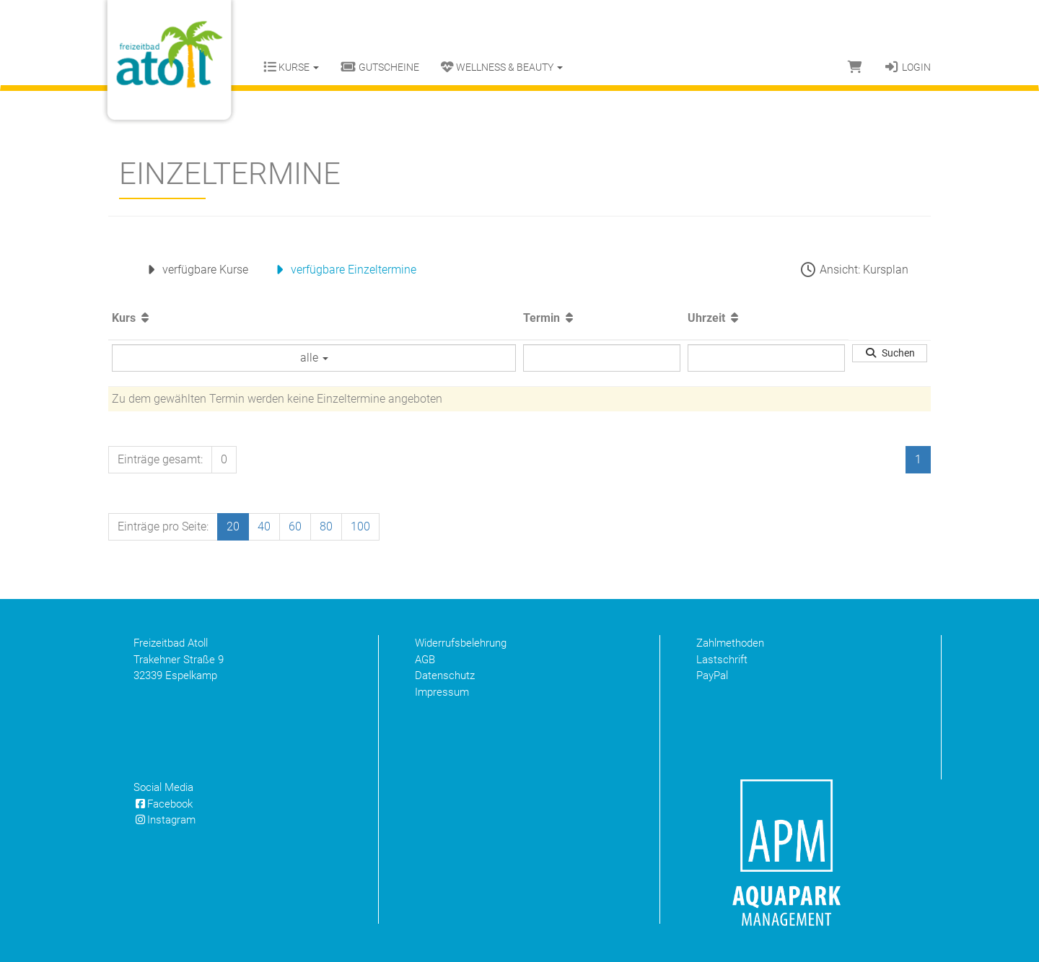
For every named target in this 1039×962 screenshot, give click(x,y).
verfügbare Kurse (194, 269)
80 (326, 526)
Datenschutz (445, 675)
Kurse (291, 67)
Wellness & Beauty (502, 67)
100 (360, 526)
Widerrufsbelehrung (461, 643)
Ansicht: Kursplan (853, 269)
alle (314, 357)
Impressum (442, 692)
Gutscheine (380, 67)
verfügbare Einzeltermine (343, 269)
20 (233, 526)
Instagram (164, 819)
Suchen (889, 353)
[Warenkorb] (855, 67)
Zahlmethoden (730, 643)
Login (907, 67)
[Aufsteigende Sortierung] (145, 318)
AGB (425, 659)
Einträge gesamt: (160, 459)
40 (264, 526)
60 (295, 526)
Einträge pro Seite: (163, 526)
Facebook (163, 803)
